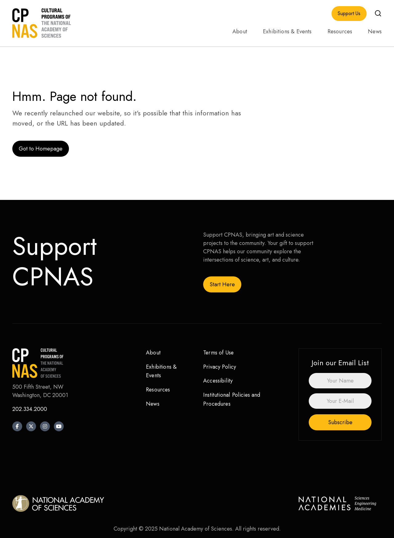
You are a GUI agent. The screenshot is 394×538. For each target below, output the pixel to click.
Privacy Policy (220, 367)
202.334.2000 (29, 409)
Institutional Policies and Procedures (232, 399)
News (375, 31)
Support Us (349, 13)
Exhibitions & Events (287, 31)
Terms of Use (218, 353)
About (239, 31)
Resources (340, 31)
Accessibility (218, 381)
